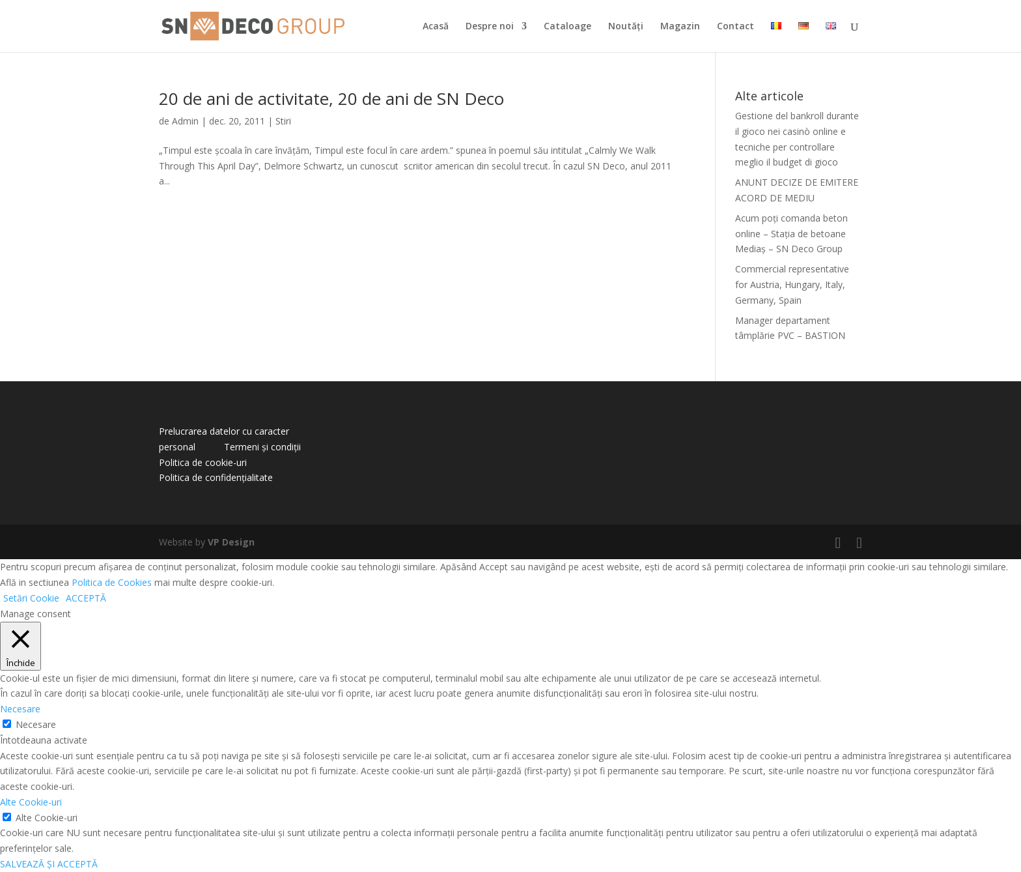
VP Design (231, 542)
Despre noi (490, 27)
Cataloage (567, 27)
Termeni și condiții (262, 447)
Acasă (436, 27)
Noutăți (625, 27)
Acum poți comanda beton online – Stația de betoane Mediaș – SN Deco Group (791, 233)
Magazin (680, 27)
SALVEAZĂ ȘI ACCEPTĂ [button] (49, 864)
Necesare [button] (20, 709)
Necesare (36, 724)
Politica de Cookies (112, 582)
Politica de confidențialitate (216, 477)
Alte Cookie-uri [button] (31, 802)
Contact (735, 27)
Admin (185, 121)
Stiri (283, 121)
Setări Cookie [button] (31, 598)
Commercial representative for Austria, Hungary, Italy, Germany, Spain (792, 284)
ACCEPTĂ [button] (86, 598)
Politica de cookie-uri (203, 462)
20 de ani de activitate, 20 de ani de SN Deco (331, 98)
